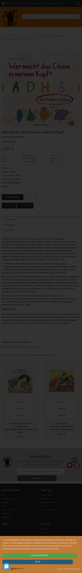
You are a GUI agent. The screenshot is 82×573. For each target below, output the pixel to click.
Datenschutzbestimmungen (72, 569)
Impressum (60, 569)
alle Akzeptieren (29, 564)
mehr (68, 564)
